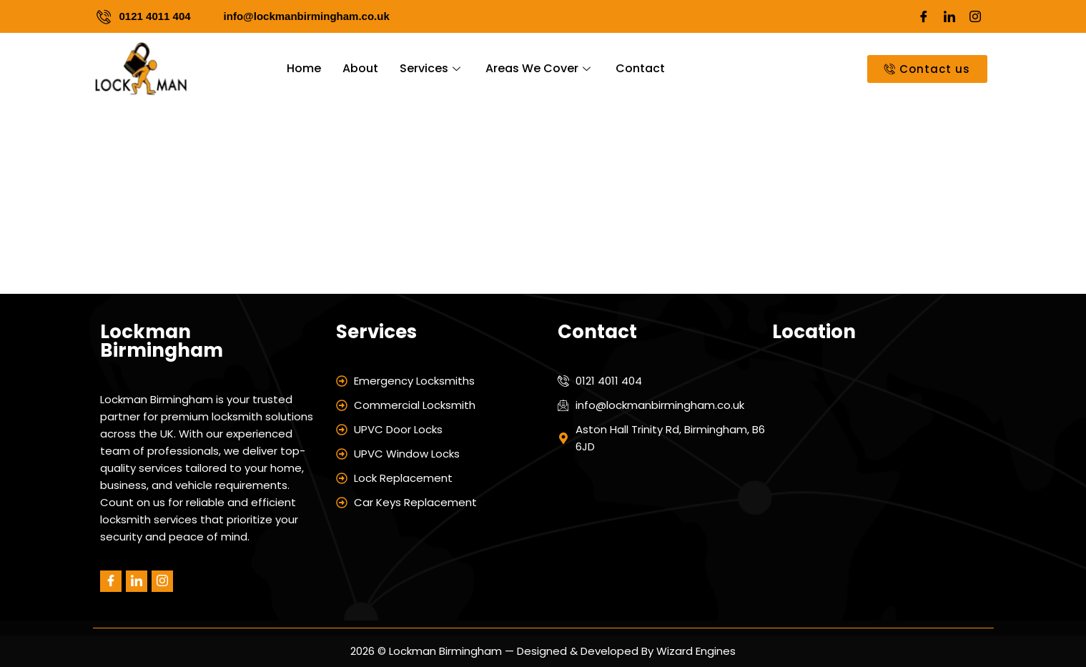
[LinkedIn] (949, 16)
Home (304, 68)
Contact (640, 68)
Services (432, 68)
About (360, 68)
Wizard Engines (694, 650)
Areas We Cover (539, 68)
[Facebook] (923, 16)
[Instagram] (975, 16)
